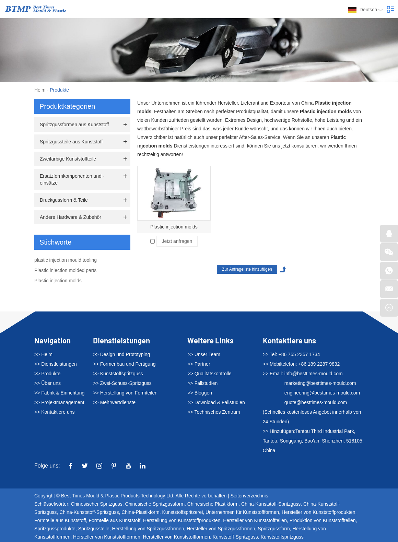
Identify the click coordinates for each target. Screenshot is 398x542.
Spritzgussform (274, 528)
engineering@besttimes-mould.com (322, 393)
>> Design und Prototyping (121, 354)
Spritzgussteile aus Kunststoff (71, 141)
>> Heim (43, 354)
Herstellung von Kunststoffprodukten (181, 520)
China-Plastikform (140, 512)
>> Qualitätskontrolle (209, 373)
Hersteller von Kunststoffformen (106, 537)
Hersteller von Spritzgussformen (221, 528)
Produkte (59, 90)
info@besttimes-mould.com (313, 373)
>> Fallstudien (202, 383)
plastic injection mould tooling (65, 260)
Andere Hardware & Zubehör (70, 217)
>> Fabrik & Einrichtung (59, 393)
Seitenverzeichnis (249, 495)
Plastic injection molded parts (65, 270)
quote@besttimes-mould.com (315, 402)
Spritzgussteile (93, 528)
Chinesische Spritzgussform (155, 504)
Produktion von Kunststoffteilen (323, 520)
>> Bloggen (199, 393)
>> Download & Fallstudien (216, 402)
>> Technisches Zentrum (213, 412)
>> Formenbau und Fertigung (124, 364)
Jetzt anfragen (177, 241)
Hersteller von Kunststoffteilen (255, 520)
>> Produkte (47, 373)
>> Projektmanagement (59, 402)
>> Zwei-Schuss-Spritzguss (122, 383)
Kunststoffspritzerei (182, 512)
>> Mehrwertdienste (114, 402)
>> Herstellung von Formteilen (125, 393)
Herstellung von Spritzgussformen (148, 528)
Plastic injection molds (174, 226)
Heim (40, 90)
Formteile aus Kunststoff (60, 520)
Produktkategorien (67, 106)
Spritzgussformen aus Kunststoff (74, 124)
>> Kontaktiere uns (54, 412)
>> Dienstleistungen (55, 364)
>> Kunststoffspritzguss (118, 373)
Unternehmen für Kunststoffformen (242, 512)
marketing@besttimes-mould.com (320, 383)
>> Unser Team (203, 354)
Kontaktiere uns (289, 340)
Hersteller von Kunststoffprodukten (318, 512)
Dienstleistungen (121, 340)
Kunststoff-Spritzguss (235, 537)
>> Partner (198, 364)
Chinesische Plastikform (212, 504)
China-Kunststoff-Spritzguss (271, 504)
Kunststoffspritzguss (282, 537)
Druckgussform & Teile (64, 200)
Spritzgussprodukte (54, 528)
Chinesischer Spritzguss (96, 504)
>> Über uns (47, 383)
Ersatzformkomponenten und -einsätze (72, 179)
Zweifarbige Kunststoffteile (68, 159)
